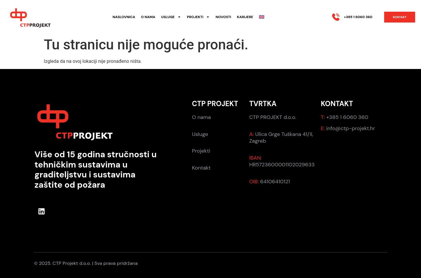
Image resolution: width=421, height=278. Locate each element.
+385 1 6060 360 (358, 17)
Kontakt (201, 167)
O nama (148, 17)
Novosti (223, 17)
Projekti (198, 17)
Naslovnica (124, 17)
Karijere (245, 17)
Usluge (171, 17)
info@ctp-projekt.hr (350, 128)
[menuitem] (261, 17)
